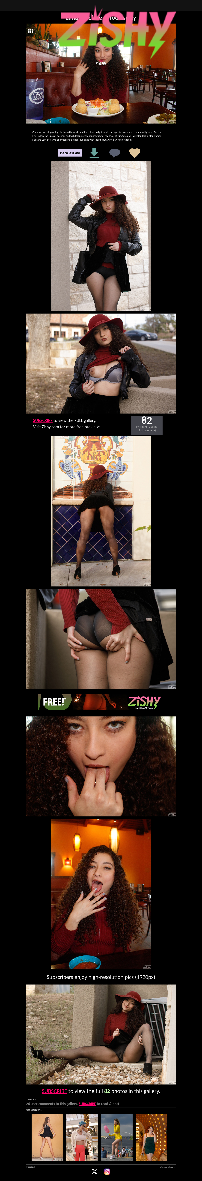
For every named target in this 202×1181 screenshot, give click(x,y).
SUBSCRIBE (43, 420)
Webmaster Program (168, 1167)
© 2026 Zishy (31, 1167)
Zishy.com (50, 426)
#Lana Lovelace (70, 153)
